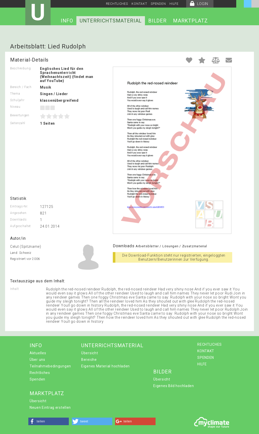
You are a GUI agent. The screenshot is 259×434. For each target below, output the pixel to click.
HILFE (174, 4)
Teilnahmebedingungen (50, 366)
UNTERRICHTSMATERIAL (111, 21)
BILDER (157, 21)
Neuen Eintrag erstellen (50, 407)
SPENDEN (158, 4)
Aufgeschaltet (20, 226)
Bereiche (89, 360)
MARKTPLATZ (190, 21)
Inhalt (14, 289)
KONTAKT (139, 4)
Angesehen (18, 213)
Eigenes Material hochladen (105, 366)
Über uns (37, 360)
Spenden (37, 379)
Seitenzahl (17, 123)
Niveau (15, 106)
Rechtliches (40, 373)
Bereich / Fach (21, 87)
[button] (48, 421)
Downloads (18, 219)
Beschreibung (20, 68)
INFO (67, 21)
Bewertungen (19, 115)
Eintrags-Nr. (19, 206)
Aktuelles (38, 353)
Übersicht (89, 353)
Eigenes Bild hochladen (173, 386)
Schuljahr (17, 100)
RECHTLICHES (117, 4)
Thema (15, 93)
